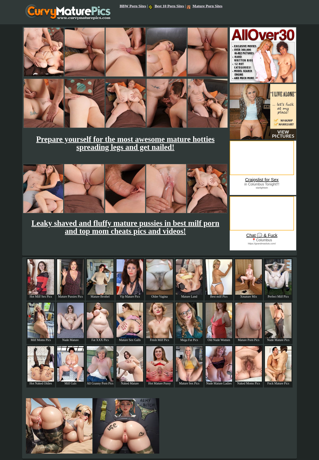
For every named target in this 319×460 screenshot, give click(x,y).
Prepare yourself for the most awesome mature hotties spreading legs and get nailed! (125, 143)
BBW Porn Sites (133, 6)
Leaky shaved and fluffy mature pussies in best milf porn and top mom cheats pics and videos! (125, 227)
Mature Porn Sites (204, 6)
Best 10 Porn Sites (166, 6)
